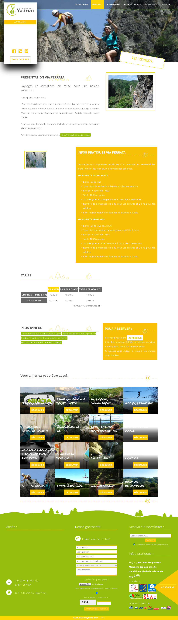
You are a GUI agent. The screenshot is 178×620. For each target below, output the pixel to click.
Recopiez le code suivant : (96, 597)
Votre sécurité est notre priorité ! (79, 333)
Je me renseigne (132, 4)
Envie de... (97, 4)
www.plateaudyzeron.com (85, 618)
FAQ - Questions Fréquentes (145, 562)
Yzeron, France (20, 37)
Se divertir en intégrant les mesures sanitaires (44, 338)
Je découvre (82, 4)
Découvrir (37, 410)
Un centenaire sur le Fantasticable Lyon (41, 333)
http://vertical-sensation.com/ (75, 135)
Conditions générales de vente (146, 571)
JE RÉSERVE (135, 337)
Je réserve (151, 4)
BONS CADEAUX (20, 59)
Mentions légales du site (143, 567)
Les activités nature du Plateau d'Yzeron (41, 342)
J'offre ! (165, 4)
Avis (134, 577)
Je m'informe (113, 4)
